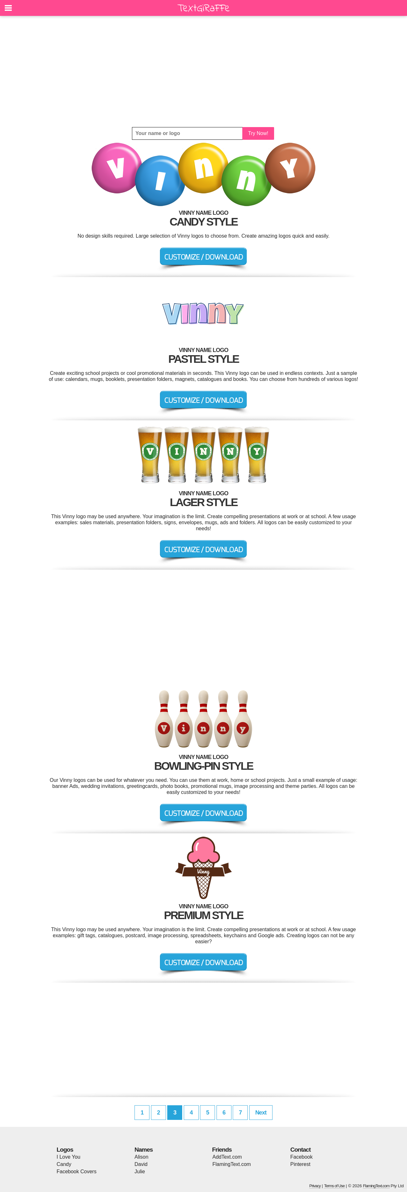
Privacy (315, 1185)
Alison (141, 1157)
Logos (65, 1149)
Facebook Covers (76, 1171)
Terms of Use (334, 1185)
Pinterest (300, 1164)
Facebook (301, 1157)
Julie (140, 1171)
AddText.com (227, 1157)
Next (260, 1112)
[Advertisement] (203, 71)
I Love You (68, 1157)
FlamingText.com (231, 1164)
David (141, 1164)
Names (144, 1149)
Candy (64, 1164)
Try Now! (258, 133)
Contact (300, 1149)
